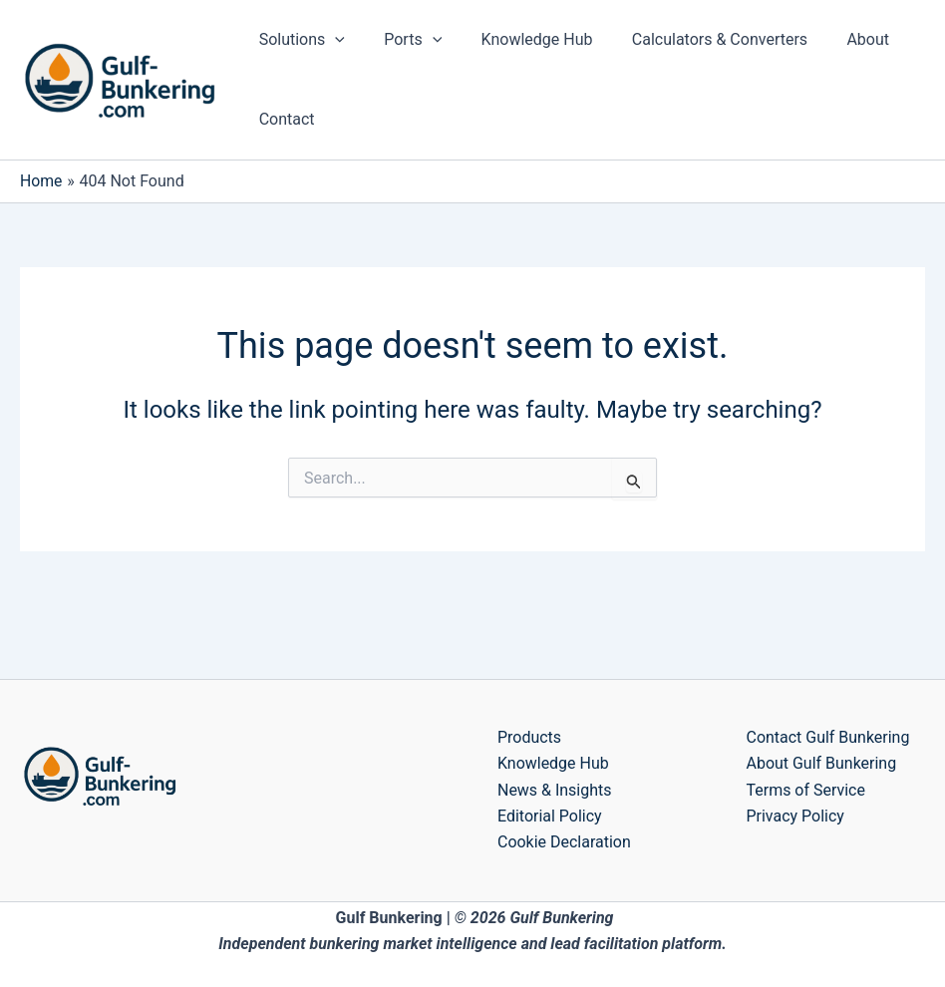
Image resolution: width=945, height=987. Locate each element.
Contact (283, 119)
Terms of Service (806, 790)
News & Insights (554, 790)
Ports (402, 40)
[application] (332, 40)
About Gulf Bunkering (822, 763)
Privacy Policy (796, 816)
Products (529, 737)
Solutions (298, 40)
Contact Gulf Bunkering (828, 737)
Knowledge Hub (518, 39)
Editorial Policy (549, 816)
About (835, 39)
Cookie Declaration (564, 841)
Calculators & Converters (694, 39)
